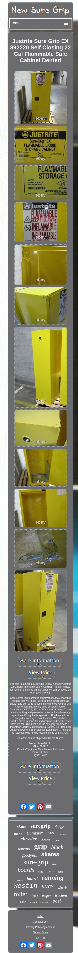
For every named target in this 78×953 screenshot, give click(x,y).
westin (25, 886)
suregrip (40, 826)
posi (57, 901)
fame (60, 871)
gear (51, 871)
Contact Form (40, 921)
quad (57, 840)
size (52, 832)
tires (55, 864)
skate (21, 826)
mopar (46, 895)
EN (38, 937)
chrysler (29, 838)
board (32, 878)
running (53, 877)
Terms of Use (40, 932)
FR (43, 937)
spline (19, 880)
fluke (34, 895)
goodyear (29, 855)
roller (20, 894)
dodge (59, 827)
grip (40, 846)
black (57, 847)
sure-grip (35, 862)
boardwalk (24, 849)
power (46, 839)
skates (50, 854)
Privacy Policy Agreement (40, 927)
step (40, 871)
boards (26, 870)
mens (18, 834)
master (44, 902)
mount (33, 902)
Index (40, 916)
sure (47, 886)
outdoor (63, 834)
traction (61, 895)
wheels (62, 888)
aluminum (34, 833)
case (23, 902)
